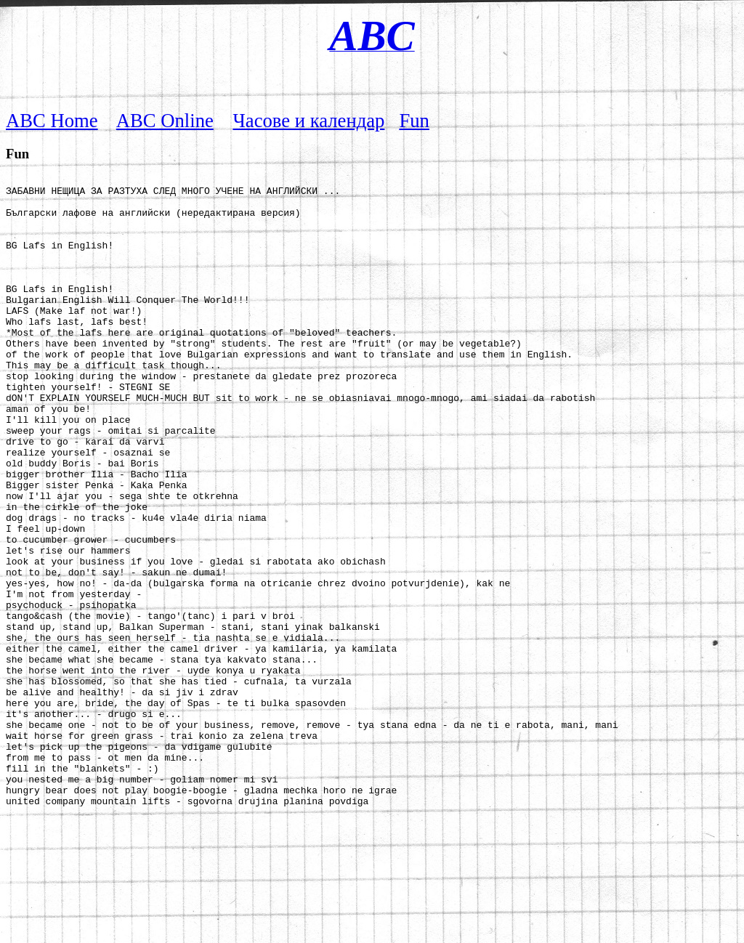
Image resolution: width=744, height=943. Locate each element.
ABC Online (165, 120)
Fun (414, 120)
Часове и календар (309, 120)
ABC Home (52, 120)
